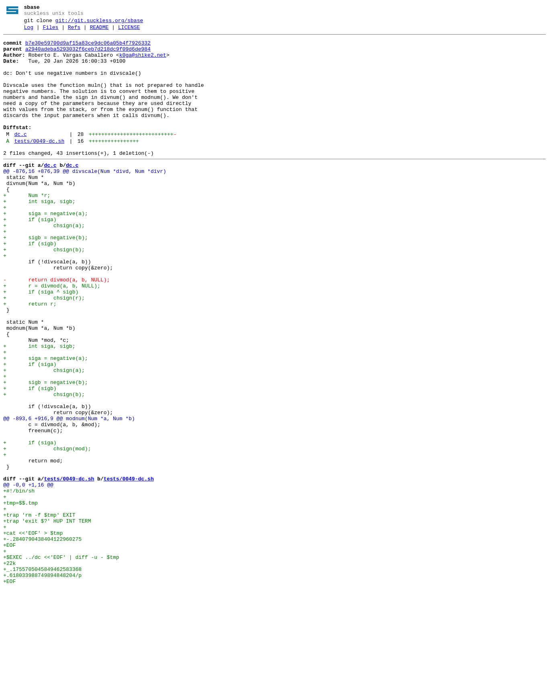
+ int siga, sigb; (39, 235)
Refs (74, 31)
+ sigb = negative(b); (45, 278)
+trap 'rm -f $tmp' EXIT (39, 611)
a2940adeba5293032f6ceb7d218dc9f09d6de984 (88, 55)
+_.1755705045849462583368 (42, 676)
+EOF (9, 647)
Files (50, 31)
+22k (9, 669)
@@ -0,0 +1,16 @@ (28, 575)
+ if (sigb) (30, 285)
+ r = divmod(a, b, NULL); (51, 336)
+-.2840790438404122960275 (42, 640)
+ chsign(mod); (47, 532)
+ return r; (30, 358)
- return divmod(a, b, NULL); (56, 329)
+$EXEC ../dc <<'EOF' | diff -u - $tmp (61, 662)
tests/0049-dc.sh (39, 165)
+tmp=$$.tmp (20, 597)
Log (28, 31)
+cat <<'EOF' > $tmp (33, 633)
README (99, 31)
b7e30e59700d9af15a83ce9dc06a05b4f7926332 (88, 47)
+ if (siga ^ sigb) (40, 343)
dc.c (20, 157)
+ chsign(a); (44, 264)
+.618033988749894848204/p (42, 684)
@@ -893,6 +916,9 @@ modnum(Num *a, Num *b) (69, 495)
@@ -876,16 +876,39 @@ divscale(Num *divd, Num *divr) (84, 199)
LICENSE (129, 31)
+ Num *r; (26, 228)
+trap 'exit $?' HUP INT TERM (47, 618)
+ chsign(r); (44, 351)
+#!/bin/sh (19, 582)
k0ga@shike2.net (142, 62)
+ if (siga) (30, 257)
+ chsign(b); (44, 293)
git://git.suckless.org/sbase (99, 23)
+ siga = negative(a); (45, 249)
